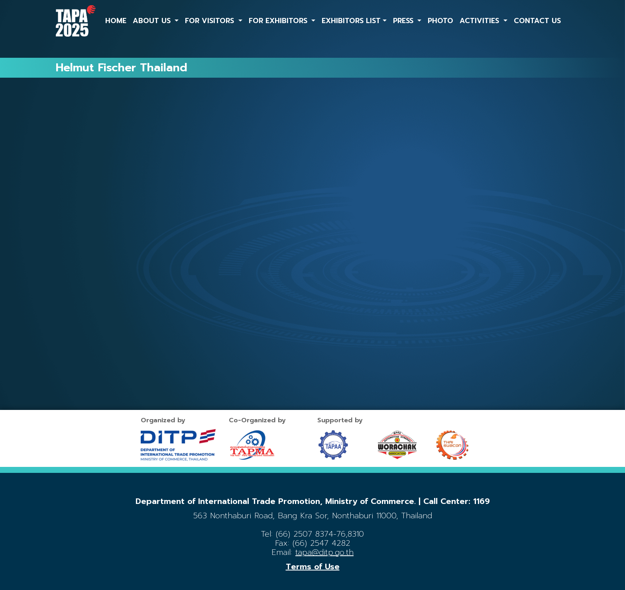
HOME (115, 21)
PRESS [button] (404, 21)
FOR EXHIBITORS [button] (279, 21)
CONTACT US (537, 21)
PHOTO (440, 21)
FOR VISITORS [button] (210, 21)
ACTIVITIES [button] (480, 21)
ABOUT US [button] (153, 21)
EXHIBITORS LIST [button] (351, 21)
